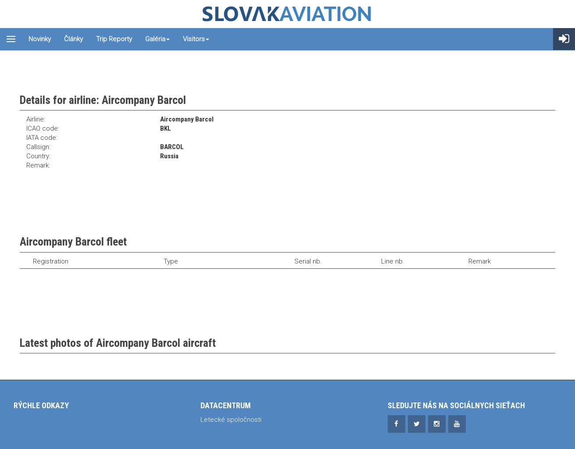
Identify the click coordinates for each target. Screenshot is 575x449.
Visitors (196, 39)
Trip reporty (114, 39)
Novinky (40, 39)
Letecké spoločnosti (230, 420)
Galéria (157, 39)
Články (73, 39)
